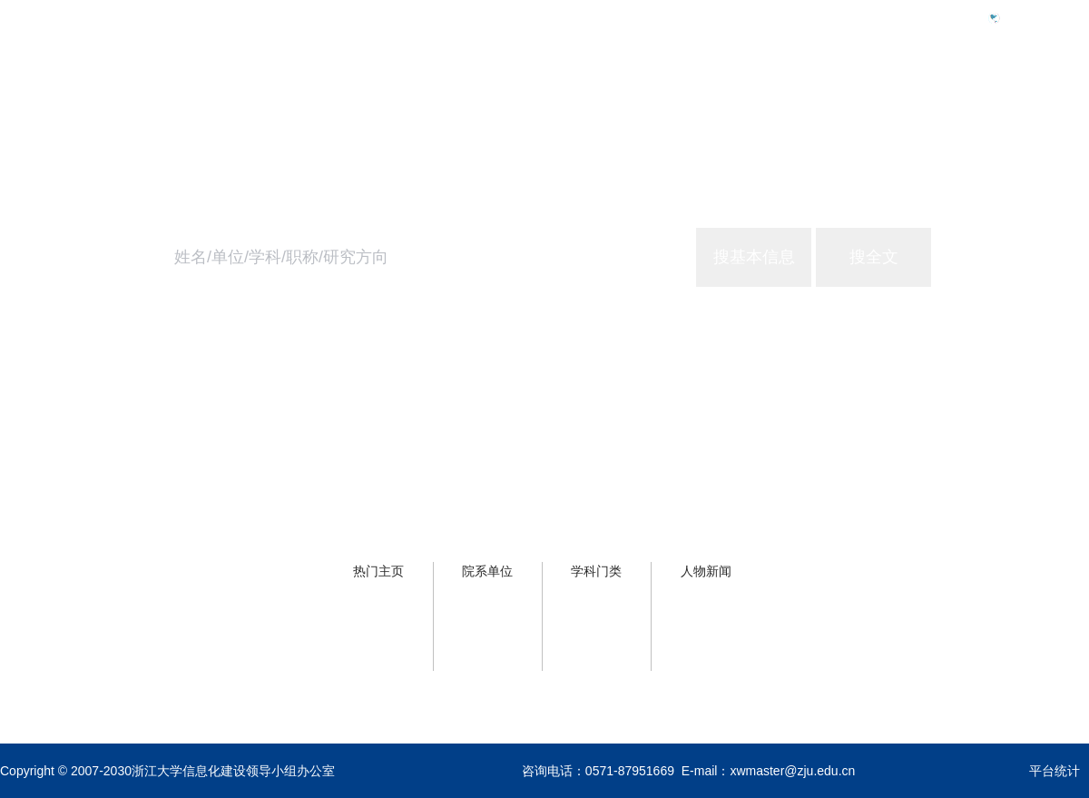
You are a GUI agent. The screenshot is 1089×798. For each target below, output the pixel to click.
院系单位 (487, 571)
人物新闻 (706, 571)
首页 (788, 96)
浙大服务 (966, 96)
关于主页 (1060, 96)
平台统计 (1054, 771)
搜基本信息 (754, 257)
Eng (1019, 17)
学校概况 (871, 96)
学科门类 (596, 571)
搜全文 (873, 257)
